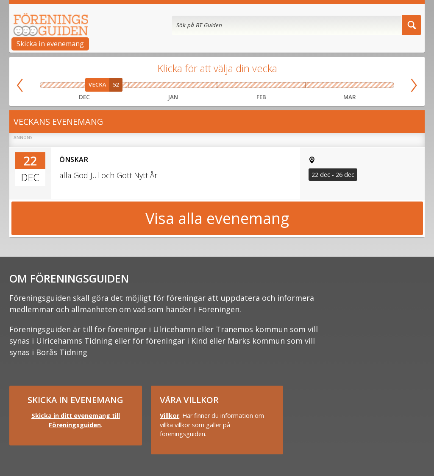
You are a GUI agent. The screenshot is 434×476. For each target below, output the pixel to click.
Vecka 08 (272, 85)
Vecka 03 (162, 85)
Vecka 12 (350, 85)
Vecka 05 (206, 85)
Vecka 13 (367, 85)
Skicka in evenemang (50, 43)
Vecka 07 (250, 85)
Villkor (169, 416)
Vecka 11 (332, 85)
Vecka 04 (184, 85)
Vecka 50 (67, 85)
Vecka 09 (294, 85)
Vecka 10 (314, 85)
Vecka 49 (49, 85)
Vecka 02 (140, 85)
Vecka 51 (84, 85)
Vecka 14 (385, 85)
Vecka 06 (228, 85)
